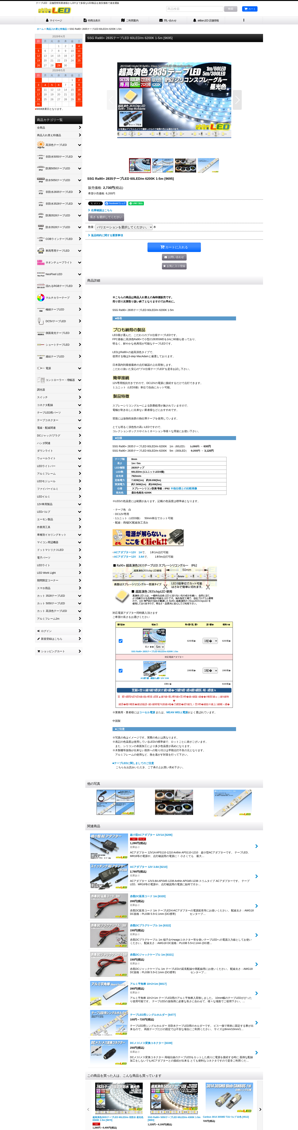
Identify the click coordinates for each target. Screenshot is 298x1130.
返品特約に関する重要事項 (105, 235)
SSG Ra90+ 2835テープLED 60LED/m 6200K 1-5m (154, 651)
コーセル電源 (147, 712)
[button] (244, 20)
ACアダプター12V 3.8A (129, 556)
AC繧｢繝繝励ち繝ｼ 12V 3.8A (155, 678)
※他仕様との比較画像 (183, 488)
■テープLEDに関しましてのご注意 (133, 763)
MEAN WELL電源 (177, 712)
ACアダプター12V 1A (128, 552)
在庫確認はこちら (100, 210)
